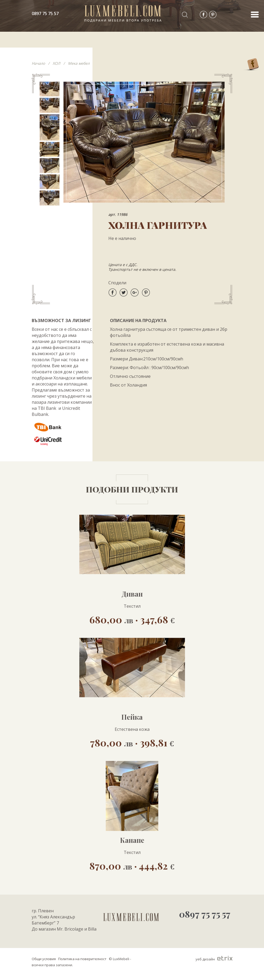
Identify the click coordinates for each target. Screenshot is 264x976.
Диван (132, 594)
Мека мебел (79, 63)
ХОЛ (56, 63)
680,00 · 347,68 (132, 619)
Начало (38, 63)
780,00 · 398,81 (132, 742)
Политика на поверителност (82, 958)
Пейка (132, 717)
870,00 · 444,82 (132, 865)
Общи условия (44, 958)
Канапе (132, 840)
